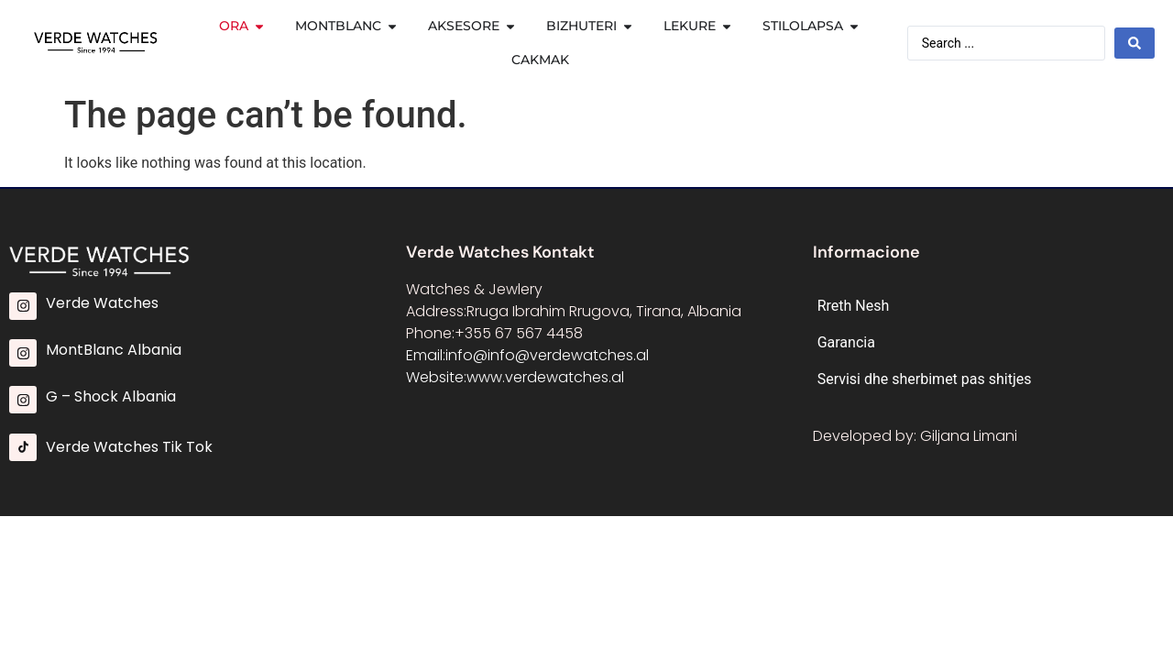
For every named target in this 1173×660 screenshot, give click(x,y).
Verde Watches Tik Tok (129, 446)
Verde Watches (102, 303)
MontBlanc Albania (113, 349)
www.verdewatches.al (545, 377)
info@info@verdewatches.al (547, 355)
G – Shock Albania (111, 396)
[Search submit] (1134, 43)
